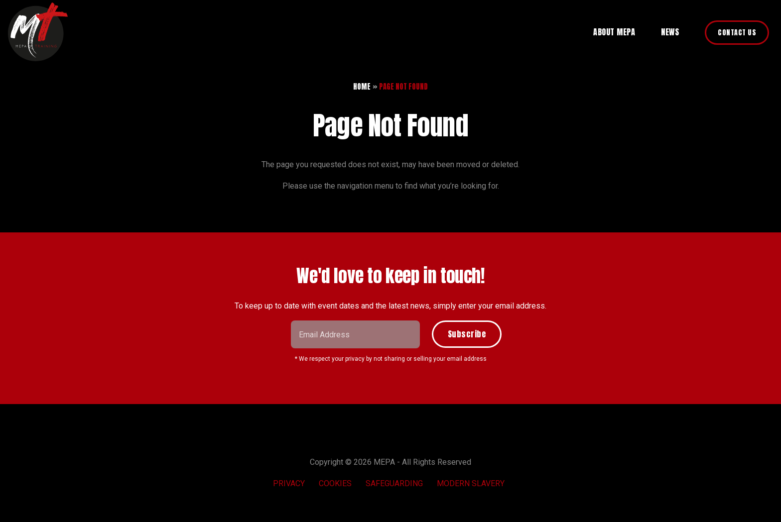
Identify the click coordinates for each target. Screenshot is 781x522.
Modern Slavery (471, 483)
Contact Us (737, 32)
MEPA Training (38, 32)
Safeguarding (394, 483)
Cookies (335, 483)
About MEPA (614, 32)
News (670, 32)
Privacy (289, 483)
